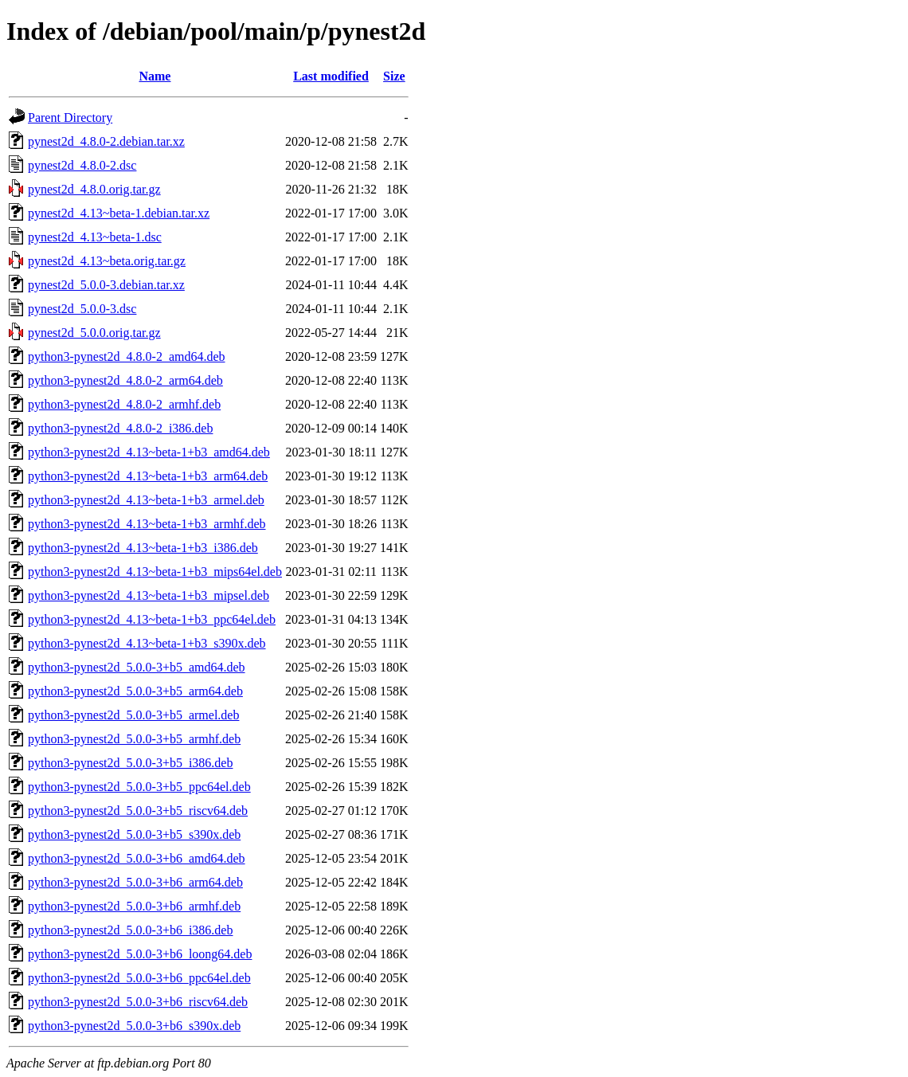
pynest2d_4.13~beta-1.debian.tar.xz (118, 213)
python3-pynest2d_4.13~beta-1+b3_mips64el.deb (155, 571)
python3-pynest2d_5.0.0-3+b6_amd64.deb (136, 858)
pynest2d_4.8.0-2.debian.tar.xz (106, 141)
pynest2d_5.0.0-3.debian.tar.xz (106, 285)
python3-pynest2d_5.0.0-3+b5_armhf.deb (134, 739)
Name (154, 76)
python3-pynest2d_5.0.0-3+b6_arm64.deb (135, 882)
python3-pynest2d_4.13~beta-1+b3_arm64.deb (148, 476)
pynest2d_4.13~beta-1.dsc (95, 237)
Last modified (331, 76)
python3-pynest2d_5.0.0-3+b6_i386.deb (130, 930)
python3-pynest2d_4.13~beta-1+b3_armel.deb (146, 500)
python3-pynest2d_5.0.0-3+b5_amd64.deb (136, 667)
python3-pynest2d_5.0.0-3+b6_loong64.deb (140, 954)
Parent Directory (70, 117)
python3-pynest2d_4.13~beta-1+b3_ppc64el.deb (152, 619)
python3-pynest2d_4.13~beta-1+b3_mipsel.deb (148, 595)
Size (394, 76)
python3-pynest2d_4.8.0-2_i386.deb (120, 428)
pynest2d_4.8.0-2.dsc (82, 165)
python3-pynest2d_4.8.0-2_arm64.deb (125, 380)
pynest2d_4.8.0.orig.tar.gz (94, 189)
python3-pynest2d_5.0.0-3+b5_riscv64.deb (138, 810)
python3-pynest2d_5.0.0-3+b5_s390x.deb (134, 834)
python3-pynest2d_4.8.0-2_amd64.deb (126, 356)
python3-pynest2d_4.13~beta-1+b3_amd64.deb (149, 452)
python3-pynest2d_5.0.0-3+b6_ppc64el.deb (139, 978)
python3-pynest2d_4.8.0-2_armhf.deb (124, 404)
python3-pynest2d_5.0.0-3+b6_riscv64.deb (138, 1001)
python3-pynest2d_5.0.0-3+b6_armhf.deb (134, 906)
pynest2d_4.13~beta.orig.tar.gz (107, 261)
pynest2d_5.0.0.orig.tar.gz (94, 332)
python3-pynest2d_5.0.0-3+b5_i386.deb (130, 763)
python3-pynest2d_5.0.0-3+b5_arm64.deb (135, 691)
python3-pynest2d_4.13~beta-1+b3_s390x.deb (147, 643)
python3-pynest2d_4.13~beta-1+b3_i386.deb (143, 547)
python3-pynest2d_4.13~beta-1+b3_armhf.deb (147, 524)
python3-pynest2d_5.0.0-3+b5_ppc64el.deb (139, 786)
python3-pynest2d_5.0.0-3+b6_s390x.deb (134, 1025)
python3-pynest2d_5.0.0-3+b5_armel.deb (133, 715)
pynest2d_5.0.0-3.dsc (82, 308)
